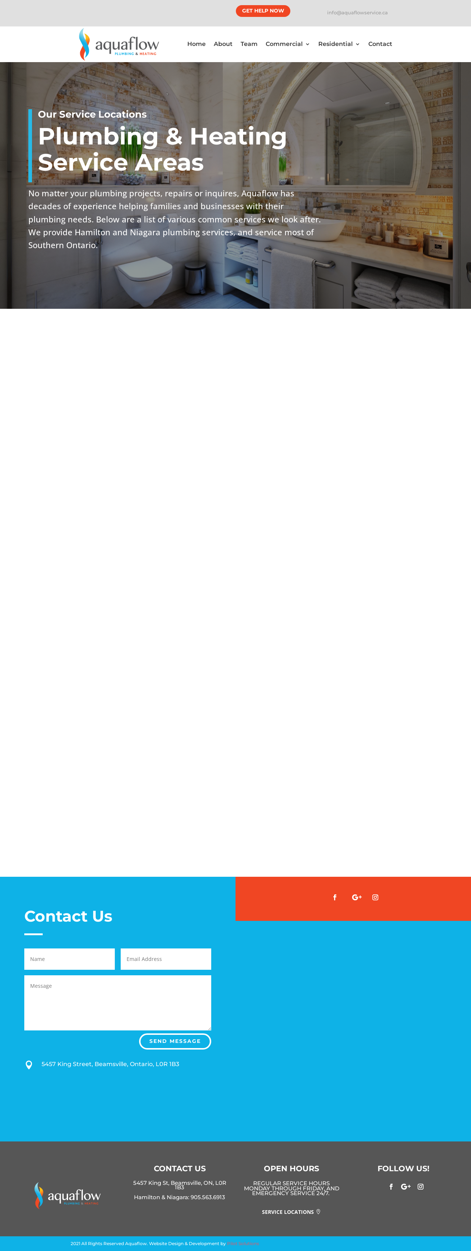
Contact (380, 43)
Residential (335, 43)
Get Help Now (263, 10)
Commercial (284, 43)
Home (196, 43)
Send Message (175, 1041)
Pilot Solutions (243, 1243)
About (223, 43)
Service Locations (288, 1211)
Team (249, 43)
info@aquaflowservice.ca (357, 12)
